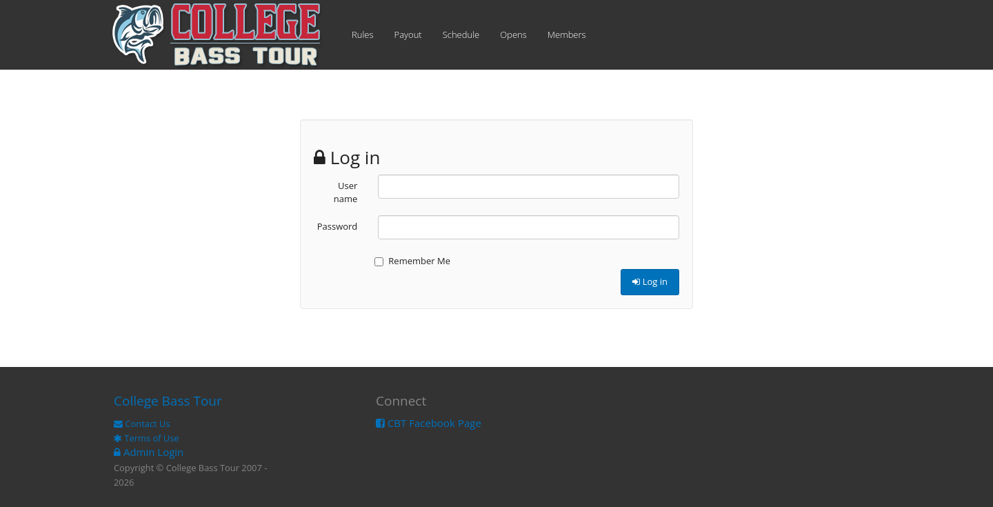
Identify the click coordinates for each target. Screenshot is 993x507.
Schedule (461, 34)
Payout (408, 34)
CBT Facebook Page (428, 423)
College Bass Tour (168, 401)
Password (337, 226)
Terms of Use (146, 438)
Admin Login (148, 452)
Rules (363, 34)
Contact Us (142, 423)
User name (346, 192)
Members (567, 34)
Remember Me (412, 261)
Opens (513, 34)
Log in (650, 281)
